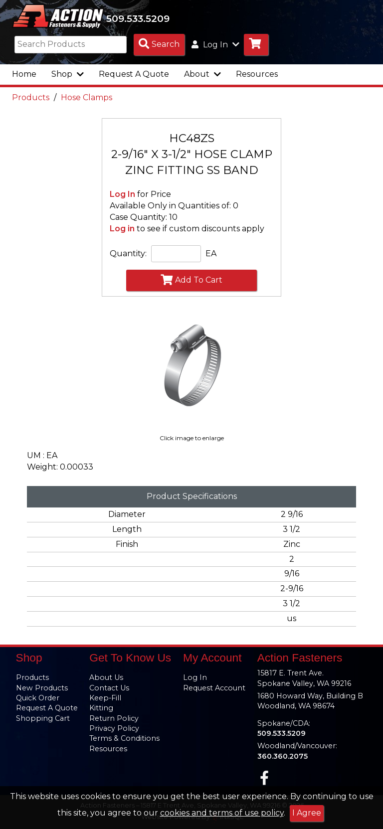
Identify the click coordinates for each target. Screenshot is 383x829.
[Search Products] (159, 46)
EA (210, 255)
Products (30, 99)
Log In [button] (215, 46)
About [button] (202, 76)
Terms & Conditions (124, 738)
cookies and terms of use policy (222, 813)
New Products (42, 687)
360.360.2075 (282, 756)
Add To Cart (191, 281)
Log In (122, 196)
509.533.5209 (145, 19)
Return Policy (114, 718)
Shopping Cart (43, 718)
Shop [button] (67, 76)
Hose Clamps (86, 99)
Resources (257, 76)
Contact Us (109, 687)
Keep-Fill (105, 697)
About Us (106, 677)
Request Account (214, 687)
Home (24, 76)
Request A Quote (134, 76)
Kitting (101, 707)
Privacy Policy (114, 728)
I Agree (306, 813)
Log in (122, 230)
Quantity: (128, 255)
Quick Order (37, 697)
